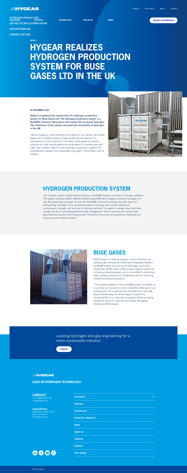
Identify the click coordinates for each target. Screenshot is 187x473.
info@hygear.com (40, 401)
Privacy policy (38, 469)
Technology (65, 20)
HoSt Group (149, 9)
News (110, 20)
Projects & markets (84, 418)
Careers (135, 9)
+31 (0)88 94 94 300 (42, 398)
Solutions (15, 20)
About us (78, 432)
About (162, 9)
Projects (88, 20)
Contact (174, 9)
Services (38, 20)
